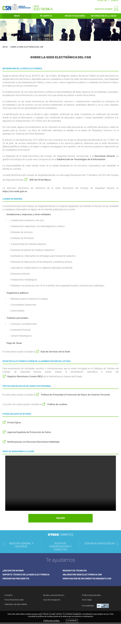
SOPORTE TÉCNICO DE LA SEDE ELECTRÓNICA (26, 576)
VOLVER (60, 519)
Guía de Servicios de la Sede (55, 353)
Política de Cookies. (51, 621)
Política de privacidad (91, 597)
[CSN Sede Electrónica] (27, 6)
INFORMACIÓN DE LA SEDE (103, 17)
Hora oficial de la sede (14, 601)
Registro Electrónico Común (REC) (25, 378)
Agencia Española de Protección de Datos (29, 434)
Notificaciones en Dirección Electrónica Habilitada (33, 443)
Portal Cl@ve (14, 424)
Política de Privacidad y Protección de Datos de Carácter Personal (75, 396)
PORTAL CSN (102, 2)
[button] (115, 2)
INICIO (17, 17)
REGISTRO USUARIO (104, 11)
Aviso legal (86, 601)
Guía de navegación (51, 601)
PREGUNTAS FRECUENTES (16, 580)
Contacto (8, 597)
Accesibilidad (95, 607)
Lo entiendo (72, 621)
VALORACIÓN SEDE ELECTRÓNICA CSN (83, 576)
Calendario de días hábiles (15, 606)
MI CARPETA (46, 17)
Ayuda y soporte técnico (53, 597)
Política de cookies (57, 406)
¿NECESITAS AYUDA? (13, 572)
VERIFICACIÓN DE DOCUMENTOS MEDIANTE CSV (88, 580)
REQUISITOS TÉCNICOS (75, 572)
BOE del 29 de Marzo (40, 181)
